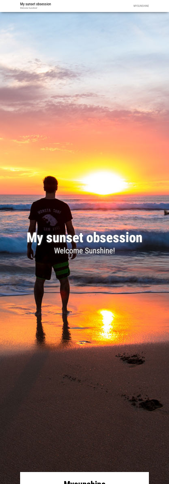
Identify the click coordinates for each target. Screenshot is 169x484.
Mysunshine (141, 6)
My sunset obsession (35, 4)
